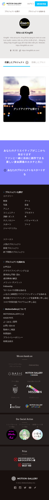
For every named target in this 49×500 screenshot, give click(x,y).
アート (27, 200)
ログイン (30, 3)
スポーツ (7, 224)
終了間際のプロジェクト (14, 251)
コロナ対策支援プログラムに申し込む (20, 301)
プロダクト (29, 212)
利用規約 (7, 333)
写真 (5, 204)
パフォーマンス (31, 220)
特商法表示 (8, 341)
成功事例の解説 (10, 278)
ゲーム (27, 208)
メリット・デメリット (12, 282)
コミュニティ (9, 212)
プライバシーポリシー (13, 337)
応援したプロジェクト (17, 62)
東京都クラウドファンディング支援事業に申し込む (24, 297)
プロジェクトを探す (12, 11)
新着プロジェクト (11, 248)
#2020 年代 (8, 317)
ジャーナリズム (10, 228)
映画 (5, 200)
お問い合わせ (9, 325)
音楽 (26, 204)
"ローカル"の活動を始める (14, 290)
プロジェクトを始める (36, 11)
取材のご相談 (9, 329)
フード (27, 224)
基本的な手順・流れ (11, 274)
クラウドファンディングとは (16, 270)
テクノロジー (9, 220)
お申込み (7, 266)
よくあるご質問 (10, 321)
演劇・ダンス (8, 216)
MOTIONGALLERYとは (13, 313)
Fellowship (8, 286)
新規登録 (41, 4)
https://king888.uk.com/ (29, 50)
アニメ (6, 208)
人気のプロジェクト (12, 244)
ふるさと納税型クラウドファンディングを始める (24, 294)
